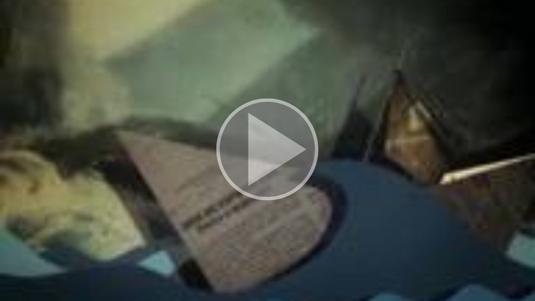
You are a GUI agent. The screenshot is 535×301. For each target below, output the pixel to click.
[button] (267, 150)
